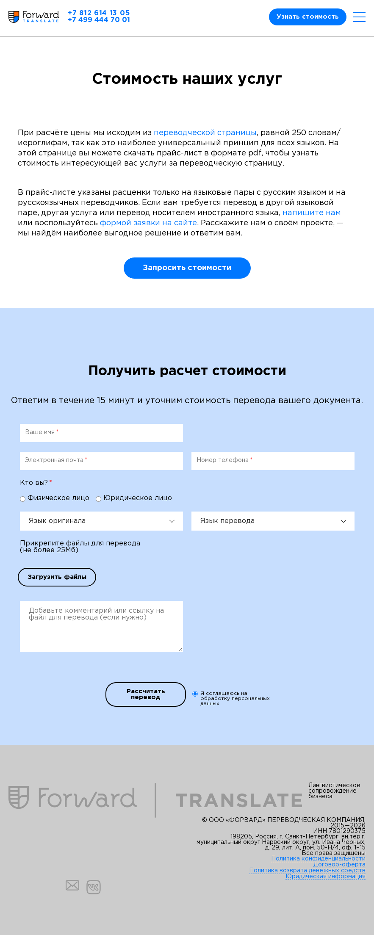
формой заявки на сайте (148, 223)
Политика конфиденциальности (318, 858)
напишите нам (312, 213)
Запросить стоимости (187, 268)
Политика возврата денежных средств (307, 870)
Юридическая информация (325, 876)
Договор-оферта (339, 864)
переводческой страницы (205, 133)
